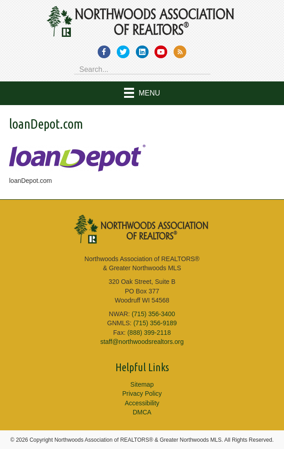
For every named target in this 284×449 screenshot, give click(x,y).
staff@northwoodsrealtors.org (142, 341)
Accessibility (142, 403)
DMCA (142, 412)
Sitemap (142, 384)
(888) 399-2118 (149, 332)
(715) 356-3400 (153, 314)
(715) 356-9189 (155, 323)
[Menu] (142, 93)
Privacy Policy (142, 393)
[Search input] (142, 69)
